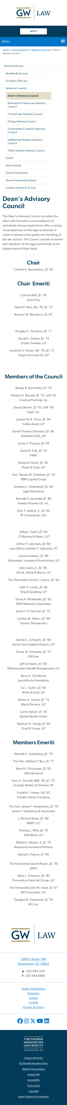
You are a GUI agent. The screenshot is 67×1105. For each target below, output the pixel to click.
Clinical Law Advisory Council (25, 114)
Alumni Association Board (21, 180)
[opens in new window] (20, 1023)
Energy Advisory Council (22, 121)
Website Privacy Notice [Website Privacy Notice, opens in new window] (33, 1069)
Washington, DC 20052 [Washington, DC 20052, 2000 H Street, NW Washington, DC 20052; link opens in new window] (33, 963)
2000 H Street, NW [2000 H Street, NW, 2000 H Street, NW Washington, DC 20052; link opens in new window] (33, 959)
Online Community (17, 172)
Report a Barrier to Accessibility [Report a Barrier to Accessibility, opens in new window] (33, 1097)
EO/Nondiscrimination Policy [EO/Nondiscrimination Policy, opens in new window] (33, 1063)
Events (9, 158)
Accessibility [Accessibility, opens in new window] (33, 1080)
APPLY (33, 31)
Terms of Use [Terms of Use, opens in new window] (33, 1086)
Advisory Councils (41, 50)
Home (6, 50)
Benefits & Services (17, 73)
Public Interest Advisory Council (26, 150)
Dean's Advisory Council (23, 95)
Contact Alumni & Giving (20, 187)
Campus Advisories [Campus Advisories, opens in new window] (33, 1058)
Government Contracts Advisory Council (26, 130)
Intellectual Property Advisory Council (25, 141)
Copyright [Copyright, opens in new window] (33, 1091)
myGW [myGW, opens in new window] (33, 1002)
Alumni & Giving (20, 50)
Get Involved (13, 165)
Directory (33, 993)
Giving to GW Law (16, 80)
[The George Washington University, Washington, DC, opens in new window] (33, 1043)
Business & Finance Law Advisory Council (27, 105)
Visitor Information (33, 988)
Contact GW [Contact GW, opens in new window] (33, 1074)
